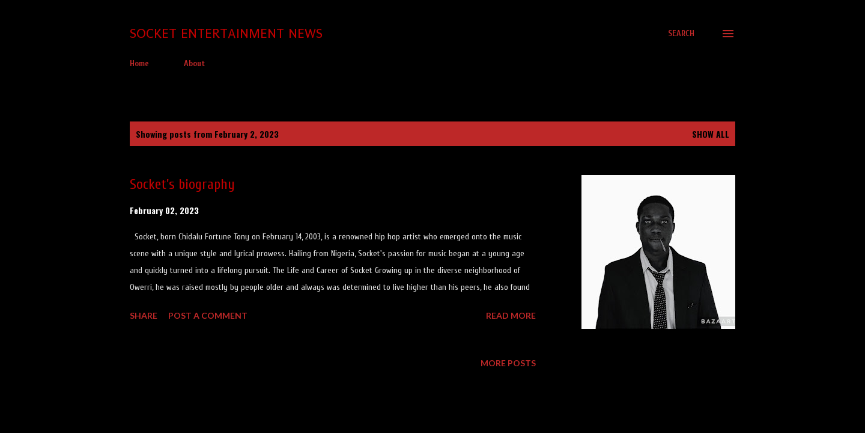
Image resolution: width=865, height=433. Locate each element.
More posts (508, 363)
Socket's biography (182, 184)
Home (139, 63)
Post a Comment (207, 315)
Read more (511, 315)
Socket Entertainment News (226, 33)
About (194, 63)
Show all (710, 133)
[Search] (681, 33)
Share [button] (143, 315)
